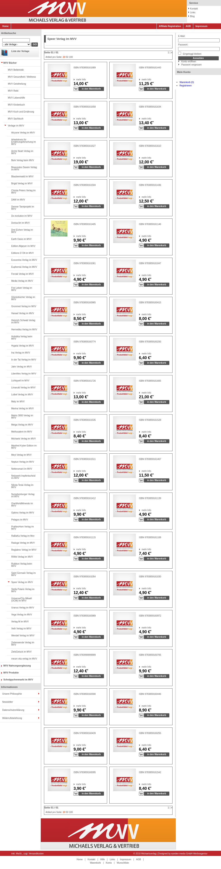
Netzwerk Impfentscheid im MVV (23, 477)
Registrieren (186, 85)
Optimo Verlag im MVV (22, 512)
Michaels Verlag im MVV (23, 438)
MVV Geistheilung (17, 84)
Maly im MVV (18, 401)
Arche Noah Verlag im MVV (22, 152)
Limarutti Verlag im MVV (23, 387)
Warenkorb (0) (187, 82)
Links (192, 12)
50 (67, 57)
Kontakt (194, 8)
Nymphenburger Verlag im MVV (23, 495)
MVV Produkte (11, 672)
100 (71, 57)
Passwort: (183, 44)
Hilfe (102, 859)
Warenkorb (95, 863)
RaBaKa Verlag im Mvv (23, 536)
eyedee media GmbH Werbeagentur (189, 853)
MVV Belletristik (16, 70)
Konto (109, 863)
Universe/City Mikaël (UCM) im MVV (21, 599)
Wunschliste (123, 863)
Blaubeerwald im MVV (22, 176)
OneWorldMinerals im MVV (22, 504)
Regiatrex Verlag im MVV (24, 550)
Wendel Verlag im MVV (23, 635)
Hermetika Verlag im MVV (24, 329)
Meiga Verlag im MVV (22, 424)
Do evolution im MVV (21, 216)
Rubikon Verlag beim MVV (21, 565)
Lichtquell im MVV (20, 380)
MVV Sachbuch (15, 118)
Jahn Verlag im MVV (21, 366)
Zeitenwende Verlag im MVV (22, 643)
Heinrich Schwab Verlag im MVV (23, 321)
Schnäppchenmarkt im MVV (18, 679)
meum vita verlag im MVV (24, 658)
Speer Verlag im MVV (22, 582)
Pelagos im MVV (19, 519)
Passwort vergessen (191, 64)
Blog (192, 16)
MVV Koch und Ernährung (21, 111)
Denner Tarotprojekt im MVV (22, 207)
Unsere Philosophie (12, 694)
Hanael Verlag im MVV (22, 313)
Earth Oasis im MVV (21, 239)
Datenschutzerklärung (13, 710)
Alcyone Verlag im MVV (23, 132)
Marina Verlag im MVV (22, 408)
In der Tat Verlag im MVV (23, 359)
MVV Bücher (10, 63)
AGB (188, 26)
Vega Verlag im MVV (21, 614)
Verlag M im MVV (20, 621)
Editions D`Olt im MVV (22, 253)
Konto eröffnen (188, 61)
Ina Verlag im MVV (20, 352)
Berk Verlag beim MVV (22, 160)
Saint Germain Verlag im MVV (23, 574)
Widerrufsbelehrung (12, 718)
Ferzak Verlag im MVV (22, 274)
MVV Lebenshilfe (16, 98)
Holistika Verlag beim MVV (21, 337)
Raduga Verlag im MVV (23, 543)
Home (5, 26)
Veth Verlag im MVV (21, 628)
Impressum (201, 26)
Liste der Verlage (20, 51)
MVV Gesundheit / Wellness (22, 77)
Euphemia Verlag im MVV (24, 267)
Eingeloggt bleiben (189, 53)
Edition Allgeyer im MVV (23, 246)
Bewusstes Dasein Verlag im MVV (24, 168)
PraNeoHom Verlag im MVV (22, 527)
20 (64, 57)
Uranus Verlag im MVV (22, 607)
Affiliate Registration (170, 26)
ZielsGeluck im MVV (21, 652)
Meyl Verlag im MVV (21, 455)
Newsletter (7, 702)
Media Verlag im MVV (22, 281)
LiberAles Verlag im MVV (23, 373)
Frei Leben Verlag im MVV (21, 289)
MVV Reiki (13, 91)
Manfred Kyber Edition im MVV (24, 446)
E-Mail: (181, 36)
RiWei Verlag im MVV (22, 557)
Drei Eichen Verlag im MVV (22, 231)
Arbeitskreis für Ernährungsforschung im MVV (23, 141)
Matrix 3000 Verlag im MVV (22, 416)
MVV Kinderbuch (16, 105)
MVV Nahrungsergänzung (17, 665)
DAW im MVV (18, 199)
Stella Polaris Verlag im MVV (23, 590)
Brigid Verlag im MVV (21, 183)
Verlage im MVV (16, 125)
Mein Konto (184, 72)
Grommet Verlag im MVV (23, 306)
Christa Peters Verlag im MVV (23, 191)
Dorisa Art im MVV (20, 223)
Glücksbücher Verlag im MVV (23, 298)
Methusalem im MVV (21, 431)
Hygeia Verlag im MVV (22, 345)
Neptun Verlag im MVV (22, 462)
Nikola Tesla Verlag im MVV (22, 486)
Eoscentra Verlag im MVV (24, 260)
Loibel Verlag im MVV (22, 394)
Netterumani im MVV (21, 469)
